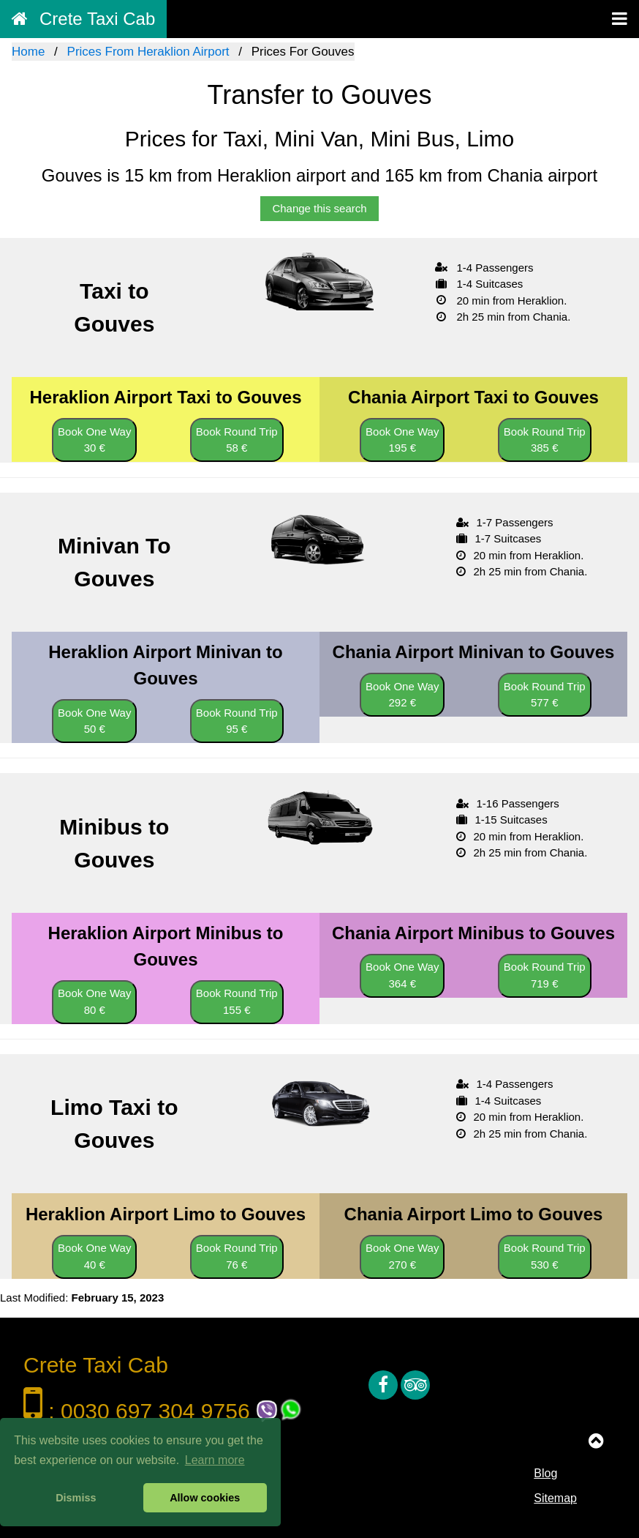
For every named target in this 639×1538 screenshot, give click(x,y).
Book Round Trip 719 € (545, 975)
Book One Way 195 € (402, 440)
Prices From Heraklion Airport (148, 52)
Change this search (319, 208)
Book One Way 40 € (94, 1256)
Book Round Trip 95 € (237, 721)
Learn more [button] (215, 1460)
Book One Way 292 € (402, 694)
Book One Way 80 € (94, 1001)
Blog (545, 1473)
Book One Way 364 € (402, 975)
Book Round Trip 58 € (237, 440)
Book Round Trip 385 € (545, 440)
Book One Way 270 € (402, 1256)
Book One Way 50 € (94, 721)
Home (28, 52)
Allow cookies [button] (205, 1498)
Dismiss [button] (76, 1498)
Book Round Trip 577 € (545, 694)
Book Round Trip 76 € (237, 1256)
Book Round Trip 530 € (545, 1256)
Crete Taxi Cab (83, 19)
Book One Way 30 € (94, 440)
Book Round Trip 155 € (237, 1001)
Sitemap (555, 1498)
